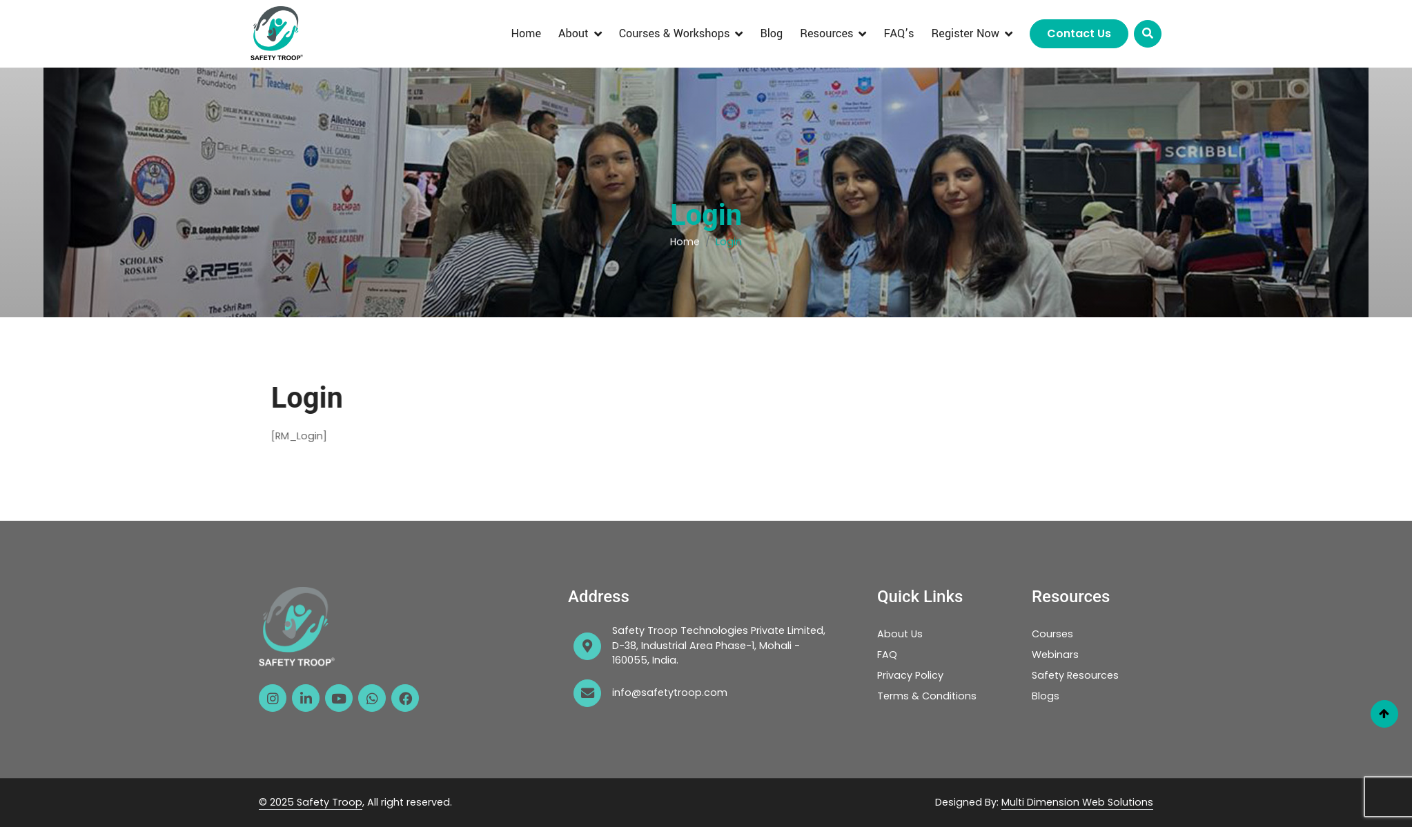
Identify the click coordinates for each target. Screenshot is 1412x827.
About (573, 33)
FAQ (887, 654)
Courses (1052, 634)
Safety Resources (1075, 675)
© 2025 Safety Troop (310, 802)
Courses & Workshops (674, 33)
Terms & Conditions (927, 696)
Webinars (1055, 654)
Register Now (965, 33)
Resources (826, 33)
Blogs (1045, 696)
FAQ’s (898, 33)
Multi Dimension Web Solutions (1077, 802)
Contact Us (1079, 33)
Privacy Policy (910, 675)
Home (526, 33)
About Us (900, 634)
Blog (771, 33)
